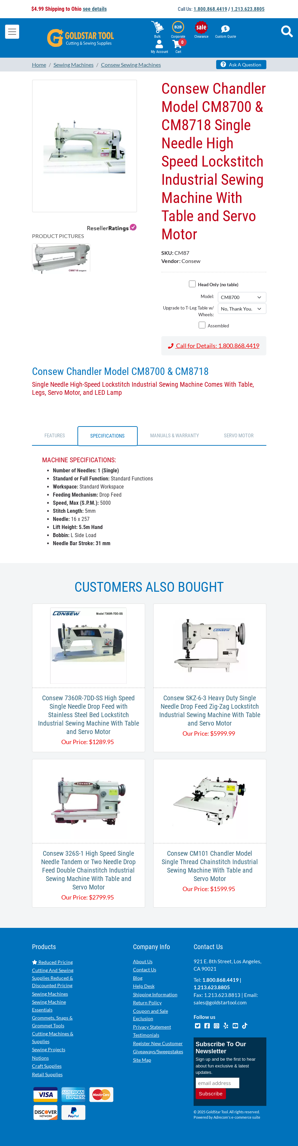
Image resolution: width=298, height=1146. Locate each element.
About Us (143, 961)
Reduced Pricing (52, 962)
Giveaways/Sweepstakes (158, 1051)
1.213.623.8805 (248, 9)
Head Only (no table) (218, 284)
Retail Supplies (47, 1074)
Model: (207, 296)
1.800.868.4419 (210, 9)
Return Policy (147, 1002)
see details (95, 9)
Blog (137, 978)
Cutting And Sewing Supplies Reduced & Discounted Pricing (52, 977)
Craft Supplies (47, 1066)
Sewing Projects (48, 1049)
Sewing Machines (50, 994)
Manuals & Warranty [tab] (174, 436)
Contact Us (144, 969)
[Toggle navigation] (12, 32)
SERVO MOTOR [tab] (239, 436)
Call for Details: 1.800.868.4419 (213, 345)
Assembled (218, 325)
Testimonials (146, 1035)
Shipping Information (155, 994)
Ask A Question (241, 64)
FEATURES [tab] (54, 436)
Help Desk (144, 986)
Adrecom (220, 1117)
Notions (40, 1058)
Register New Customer (158, 1043)
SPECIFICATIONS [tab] (107, 436)
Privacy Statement (152, 1027)
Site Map (142, 1060)
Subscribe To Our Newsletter (221, 1048)
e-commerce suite (245, 1117)
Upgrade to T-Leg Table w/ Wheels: (188, 311)
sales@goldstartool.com (220, 1002)
